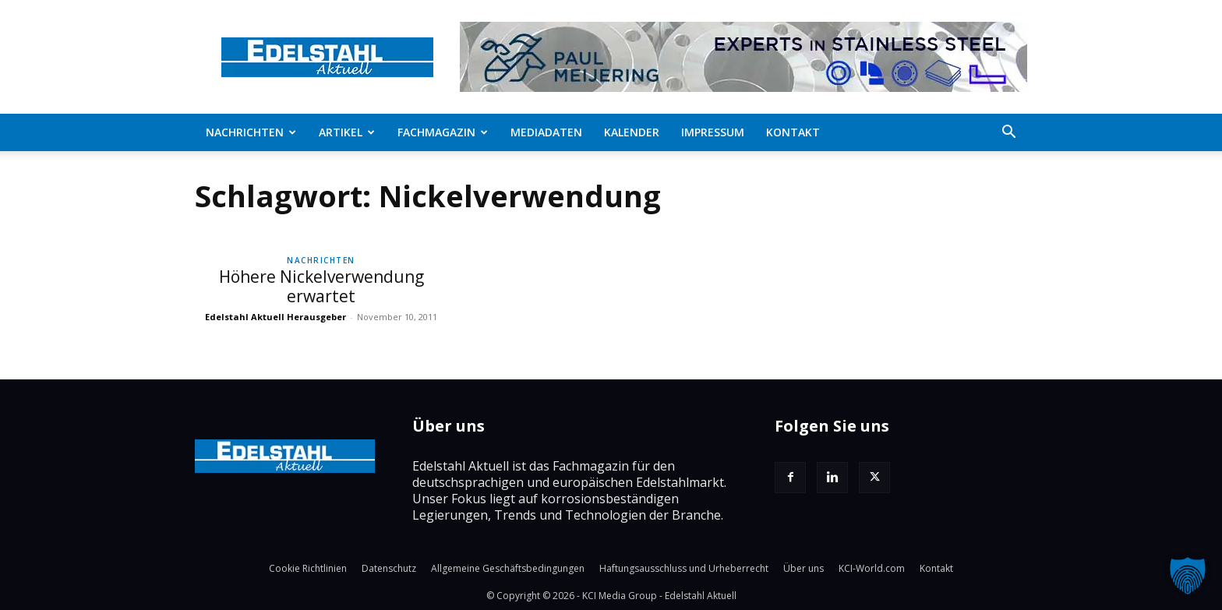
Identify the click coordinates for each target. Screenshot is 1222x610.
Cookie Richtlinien (308, 568)
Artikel (347, 132)
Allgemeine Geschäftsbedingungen (508, 568)
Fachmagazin (442, 132)
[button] (1008, 133)
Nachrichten (251, 132)
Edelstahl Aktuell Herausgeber (275, 317)
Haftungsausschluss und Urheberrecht (683, 568)
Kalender (631, 132)
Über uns (803, 568)
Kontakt (793, 132)
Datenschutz (389, 568)
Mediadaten (546, 132)
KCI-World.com (872, 568)
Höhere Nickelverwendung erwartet (321, 286)
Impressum (712, 132)
